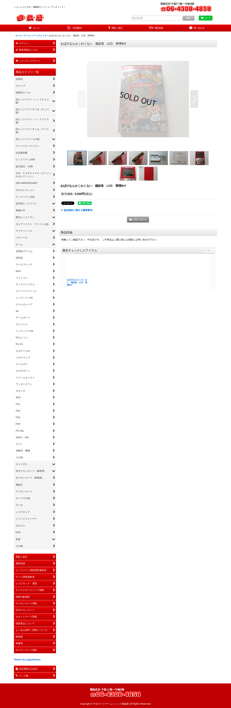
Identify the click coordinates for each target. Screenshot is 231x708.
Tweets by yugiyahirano (27, 659)
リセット (210, 250)
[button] (82, 99)
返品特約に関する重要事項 (76, 210)
